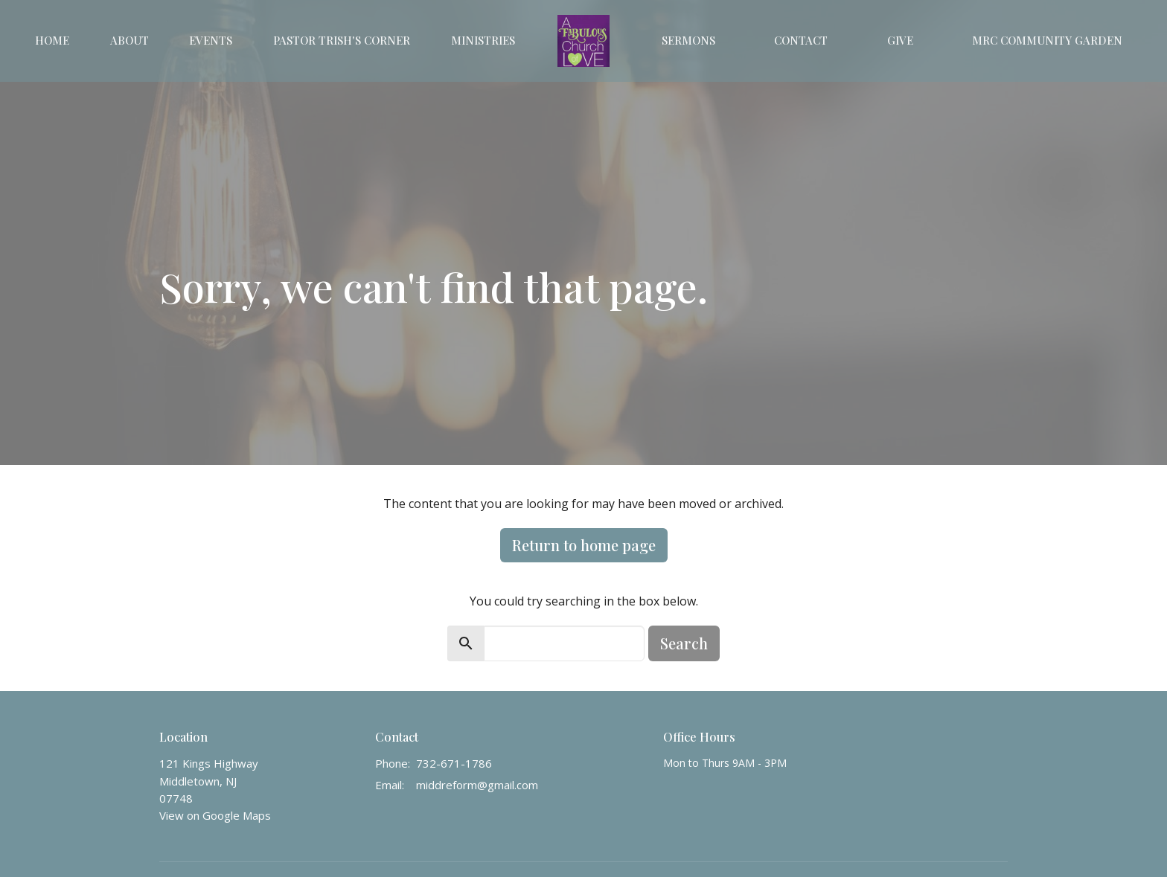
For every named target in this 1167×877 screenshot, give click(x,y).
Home (52, 40)
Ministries (483, 40)
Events (210, 40)
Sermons (688, 40)
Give (900, 40)
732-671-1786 (454, 763)
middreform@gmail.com (477, 784)
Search (684, 643)
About (129, 40)
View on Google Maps (215, 815)
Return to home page (584, 545)
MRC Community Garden (1047, 40)
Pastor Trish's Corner (341, 40)
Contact (801, 40)
